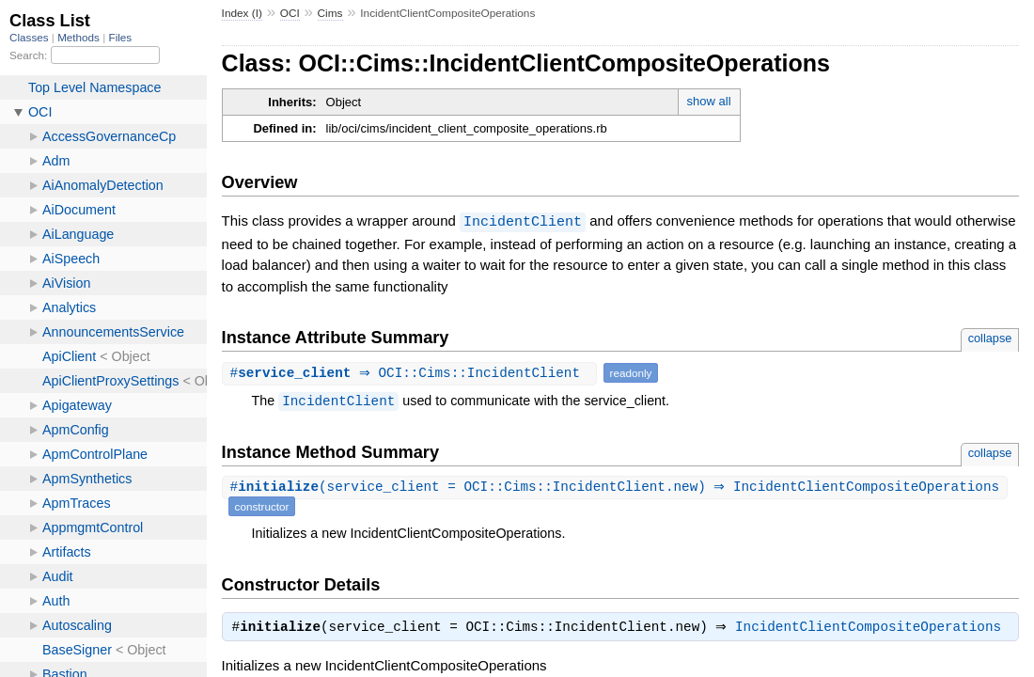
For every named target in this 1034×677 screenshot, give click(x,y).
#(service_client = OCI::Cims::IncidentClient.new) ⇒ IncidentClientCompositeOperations (617, 487)
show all (709, 101)
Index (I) (242, 13)
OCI (290, 13)
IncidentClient (522, 221)
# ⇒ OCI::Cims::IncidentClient (411, 372)
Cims (330, 13)
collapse (990, 337)
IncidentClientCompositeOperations (873, 628)
